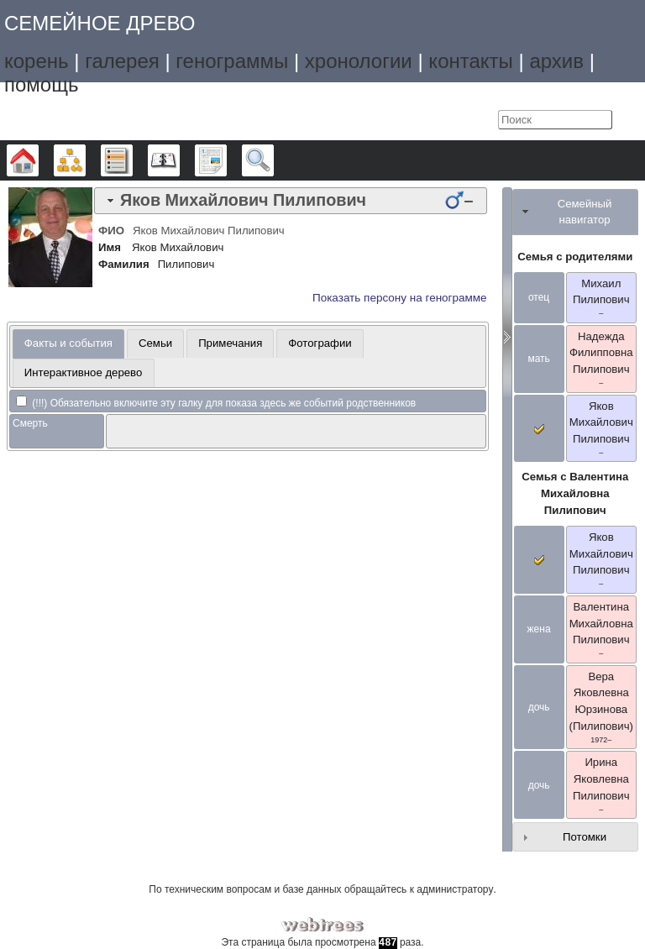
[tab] (290, 200)
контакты (470, 61)
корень (36, 61)
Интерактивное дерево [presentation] (83, 372)
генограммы (232, 61)
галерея (122, 61)
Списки (132, 160)
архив (556, 61)
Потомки (584, 837)
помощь (41, 84)
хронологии (358, 61)
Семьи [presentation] (155, 343)
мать (538, 358)
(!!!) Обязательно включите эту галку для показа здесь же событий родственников (216, 403)
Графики (85, 160)
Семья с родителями (574, 256)
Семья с (575, 493)
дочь (539, 707)
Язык (447, 120)
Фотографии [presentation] (319, 343)
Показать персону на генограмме (399, 297)
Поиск (273, 160)
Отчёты (226, 160)
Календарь (179, 160)
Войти (481, 120)
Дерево (38, 160)
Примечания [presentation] (230, 343)
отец (538, 297)
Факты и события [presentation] (68, 343)
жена (539, 629)
